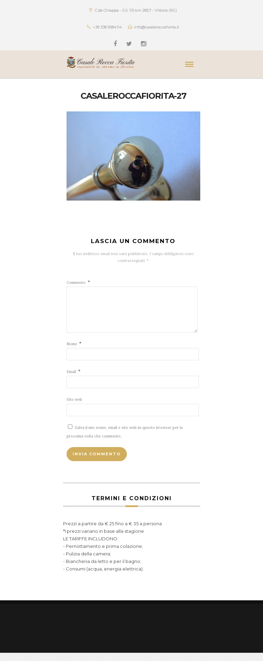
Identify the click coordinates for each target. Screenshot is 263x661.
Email (74, 380)
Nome (74, 352)
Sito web (74, 408)
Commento (78, 282)
